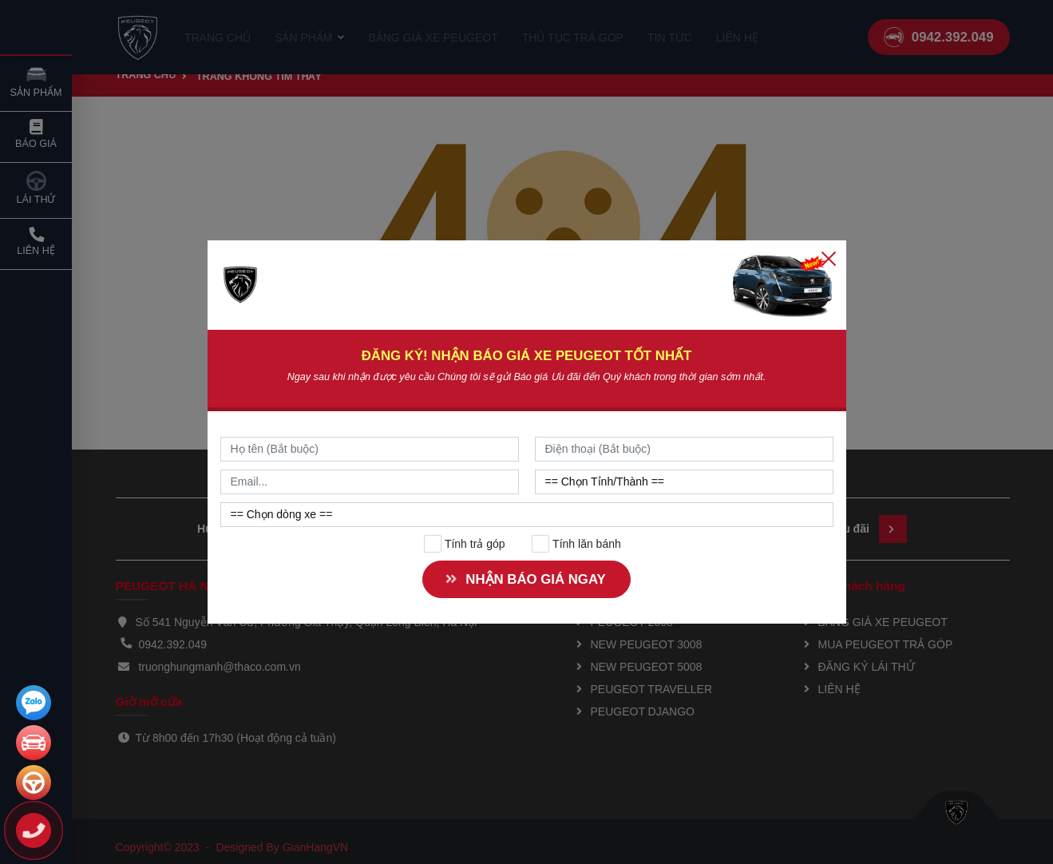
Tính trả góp (464, 544)
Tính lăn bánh (576, 544)
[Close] (828, 257)
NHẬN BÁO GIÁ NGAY (524, 579)
